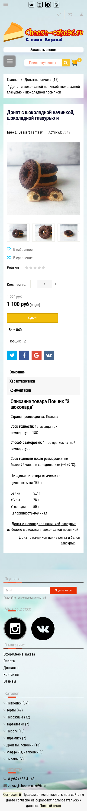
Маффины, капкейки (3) (25, 752)
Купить (32, 318)
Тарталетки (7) (17, 724)
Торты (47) (14, 710)
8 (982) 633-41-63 (21, 779)
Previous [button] (10, 232)
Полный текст (50, 806)
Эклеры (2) (15, 759)
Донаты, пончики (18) (23, 745)
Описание (17, 372)
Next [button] (76, 232)
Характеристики (22, 381)
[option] (18, 233)
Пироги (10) (15, 731)
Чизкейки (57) (17, 703)
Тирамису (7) (16, 738)
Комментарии (20, 390)
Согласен (12, 794)
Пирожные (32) (18, 717)
